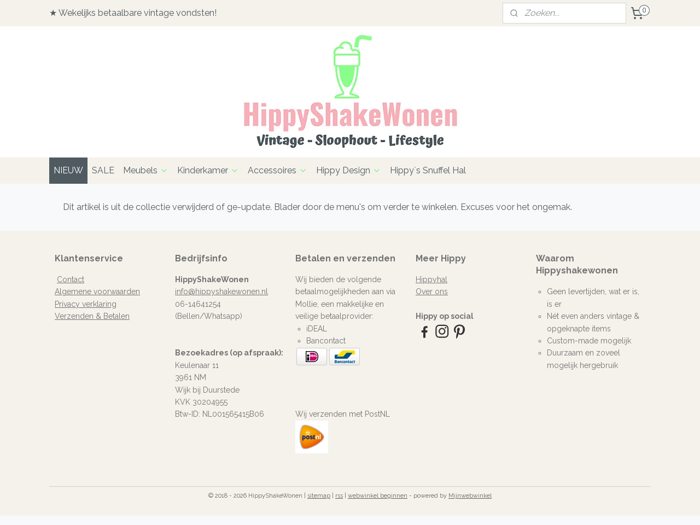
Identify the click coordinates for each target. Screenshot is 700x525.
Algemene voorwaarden (97, 291)
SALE (103, 170)
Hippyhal (431, 279)
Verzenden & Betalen (92, 316)
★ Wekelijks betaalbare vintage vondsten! (133, 13)
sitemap (318, 495)
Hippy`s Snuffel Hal (428, 170)
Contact (70, 279)
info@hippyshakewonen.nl (221, 291)
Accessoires (277, 170)
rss (339, 495)
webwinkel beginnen (377, 495)
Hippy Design (348, 170)
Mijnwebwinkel (470, 495)
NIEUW (68, 170)
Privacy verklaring (85, 304)
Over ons (432, 291)
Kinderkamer (208, 170)
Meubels (145, 170)
